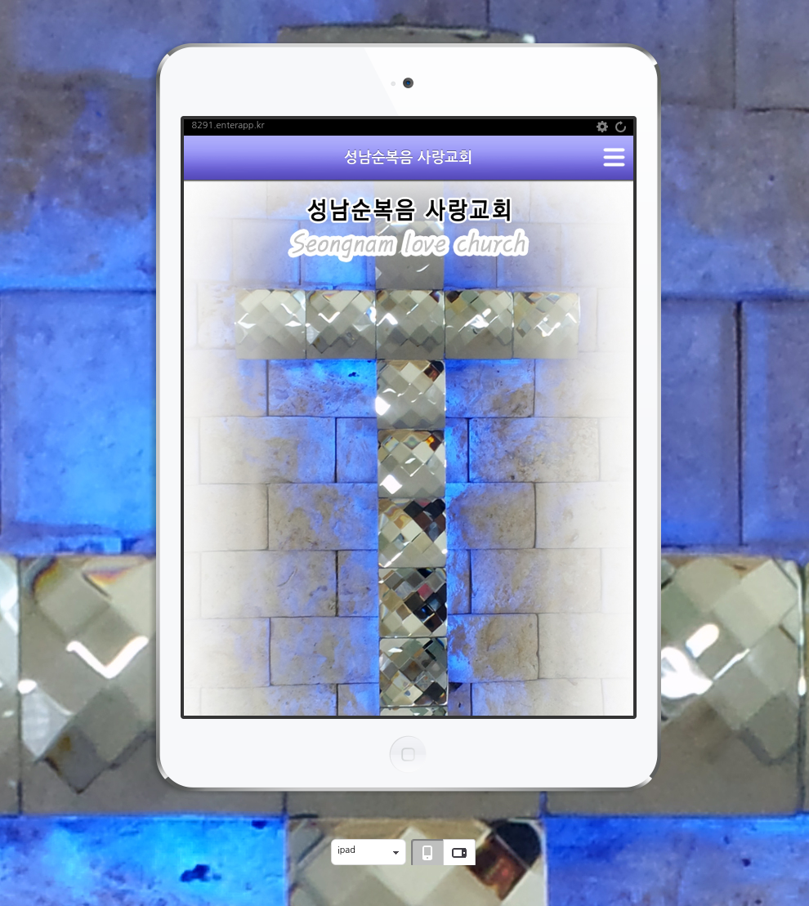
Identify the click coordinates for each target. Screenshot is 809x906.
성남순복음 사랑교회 (408, 157)
